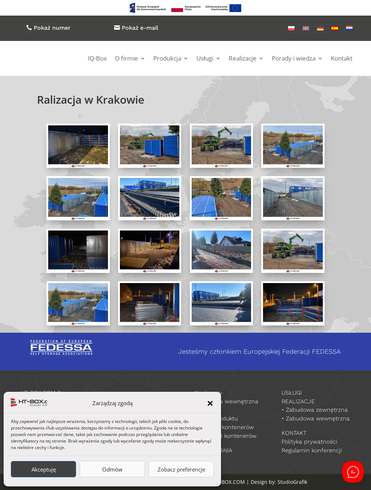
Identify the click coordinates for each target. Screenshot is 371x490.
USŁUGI (292, 392)
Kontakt (342, 58)
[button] (210, 403)
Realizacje (243, 58)
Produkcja (167, 58)
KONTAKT (294, 432)
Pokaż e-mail (140, 27)
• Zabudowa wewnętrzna (316, 418)
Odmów (112, 469)
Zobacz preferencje (181, 469)
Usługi (204, 58)
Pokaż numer (52, 27)
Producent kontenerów (226, 435)
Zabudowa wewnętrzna (226, 401)
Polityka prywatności (309, 441)
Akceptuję (44, 469)
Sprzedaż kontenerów (224, 427)
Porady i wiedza (294, 58)
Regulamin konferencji (312, 450)
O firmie (126, 58)
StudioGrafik (292, 481)
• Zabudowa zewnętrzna (315, 409)
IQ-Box (97, 58)
